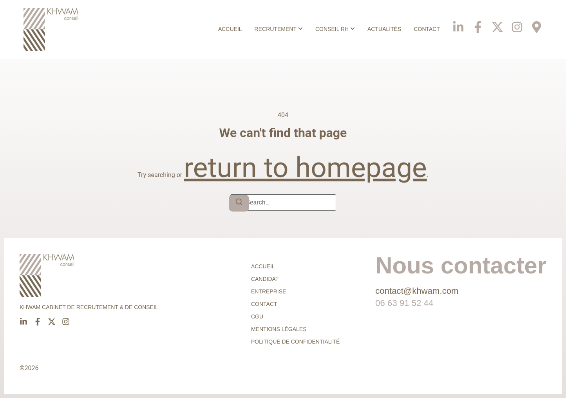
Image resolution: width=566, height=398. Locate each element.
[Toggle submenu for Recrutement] (300, 29)
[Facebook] (478, 24)
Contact (427, 29)
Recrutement (276, 29)
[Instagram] (517, 24)
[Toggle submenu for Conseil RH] (352, 29)
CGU (257, 316)
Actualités (384, 29)
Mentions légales (279, 329)
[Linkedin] (458, 24)
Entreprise (268, 291)
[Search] (239, 203)
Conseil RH (332, 29)
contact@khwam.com (416, 291)
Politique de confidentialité (295, 341)
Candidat (265, 279)
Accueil (230, 29)
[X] (497, 24)
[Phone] (536, 24)
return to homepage (305, 167)
